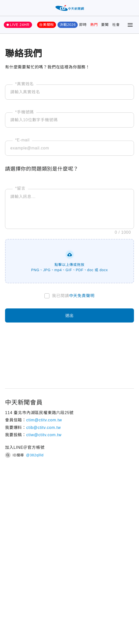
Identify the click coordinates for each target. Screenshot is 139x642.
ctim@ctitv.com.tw (44, 420)
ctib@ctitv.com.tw (43, 427)
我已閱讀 (73, 295)
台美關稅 (46, 25)
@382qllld (35, 455)
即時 (83, 25)
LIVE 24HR (19, 25)
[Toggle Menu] (130, 25)
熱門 (94, 25)
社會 (116, 25)
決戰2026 (68, 25)
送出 (69, 315)
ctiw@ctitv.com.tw (44, 435)
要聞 (105, 25)
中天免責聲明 (82, 296)
